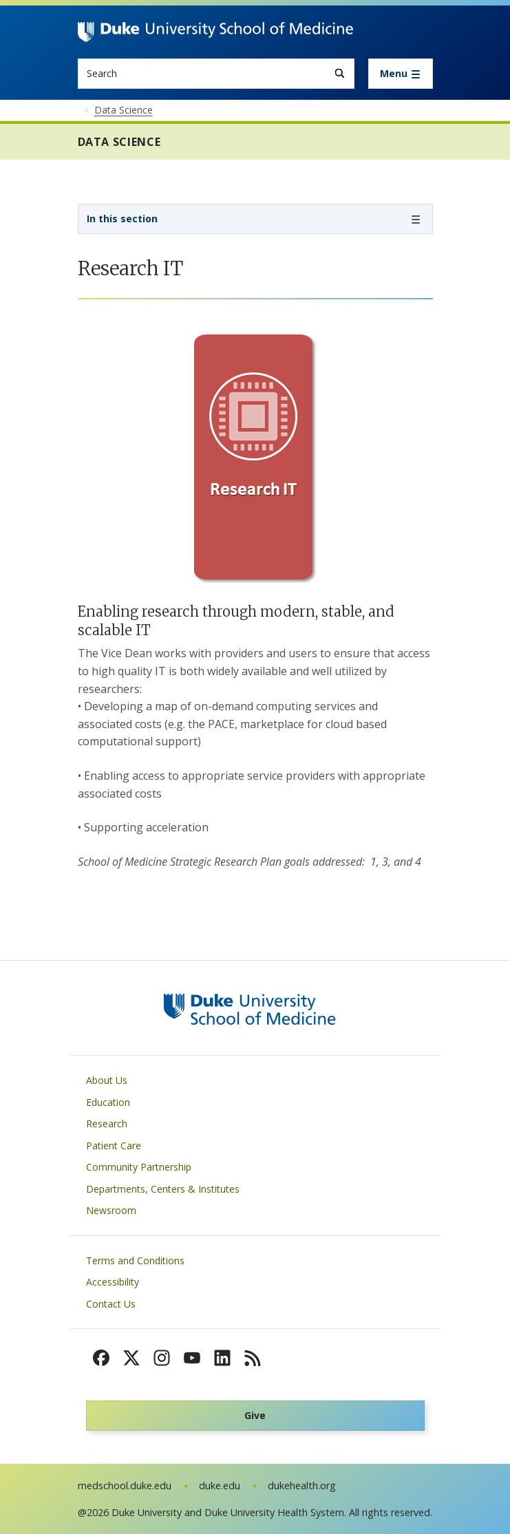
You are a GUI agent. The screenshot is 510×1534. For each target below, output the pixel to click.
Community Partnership (138, 1166)
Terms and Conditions (135, 1260)
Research (106, 1123)
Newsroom (111, 1210)
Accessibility (112, 1281)
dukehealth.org (302, 1485)
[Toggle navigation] (400, 73)
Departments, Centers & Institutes (163, 1188)
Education (108, 1102)
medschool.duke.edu (124, 1485)
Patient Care (113, 1145)
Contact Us (111, 1303)
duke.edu (219, 1485)
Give (255, 1415)
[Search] (339, 73)
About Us (106, 1080)
